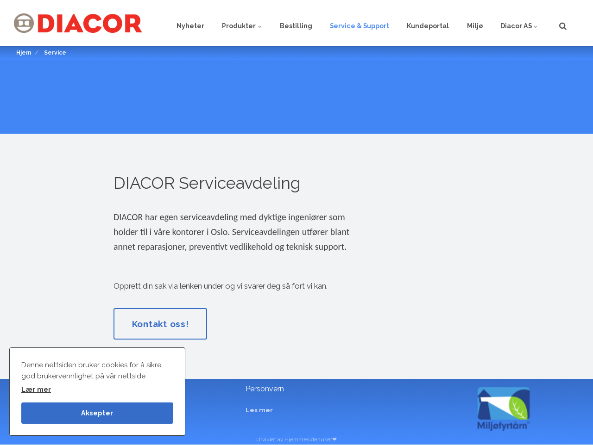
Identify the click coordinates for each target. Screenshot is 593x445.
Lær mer (36, 389)
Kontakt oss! (161, 324)
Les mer (259, 410)
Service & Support (350, 23)
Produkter (228, 23)
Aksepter (97, 412)
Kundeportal (422, 23)
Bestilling (284, 23)
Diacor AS (517, 23)
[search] (563, 23)
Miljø (471, 23)
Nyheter (174, 23)
